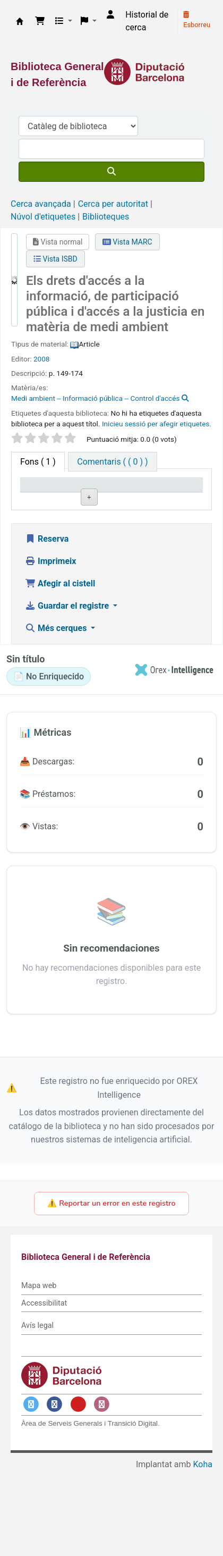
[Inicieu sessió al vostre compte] (110, 15)
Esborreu (196, 20)
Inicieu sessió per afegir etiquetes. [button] (156, 423)
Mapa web (38, 1370)
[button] (40, 21)
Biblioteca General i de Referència (19, 21)
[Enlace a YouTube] (78, 1489)
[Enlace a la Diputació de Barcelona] (111, 71)
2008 (41, 359)
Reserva (46, 624)
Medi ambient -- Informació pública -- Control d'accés (95, 398)
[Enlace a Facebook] (54, 1489)
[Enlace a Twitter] (30, 1489)
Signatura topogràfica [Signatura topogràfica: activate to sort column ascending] (137, 494)
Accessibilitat (44, 1388)
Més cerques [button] (57, 713)
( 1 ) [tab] (38, 462)
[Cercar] (111, 172)
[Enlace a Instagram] (102, 1489)
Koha (202, 1549)
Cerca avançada (41, 204)
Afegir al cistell (60, 668)
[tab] (112, 462)
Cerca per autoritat (113, 204)
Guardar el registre (68, 691)
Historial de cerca (146, 21)
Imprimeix (50, 646)
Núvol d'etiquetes (43, 217)
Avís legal (37, 1410)
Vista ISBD (55, 259)
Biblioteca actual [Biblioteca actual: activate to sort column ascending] (90, 494)
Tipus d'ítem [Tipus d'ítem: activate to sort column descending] (37, 494)
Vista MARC (127, 242)
